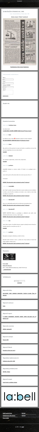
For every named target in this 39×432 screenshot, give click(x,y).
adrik (23, 426)
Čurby (4, 306)
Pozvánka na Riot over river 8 (9, 350)
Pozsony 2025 (6, 339)
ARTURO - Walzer (6, 371)
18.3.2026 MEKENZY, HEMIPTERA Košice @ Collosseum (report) (16, 140)
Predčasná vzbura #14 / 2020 (9, 361)
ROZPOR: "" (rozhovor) (16, 182)
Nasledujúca (26, 67)
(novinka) (5, 152)
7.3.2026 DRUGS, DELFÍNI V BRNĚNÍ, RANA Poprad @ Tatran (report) (17, 130)
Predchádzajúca (13, 67)
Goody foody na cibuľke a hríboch (10, 382)
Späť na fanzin (20, 67)
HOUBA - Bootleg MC (7, 329)
